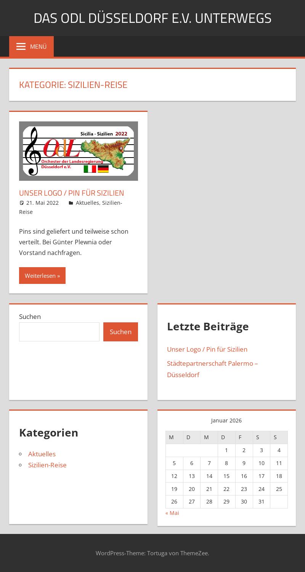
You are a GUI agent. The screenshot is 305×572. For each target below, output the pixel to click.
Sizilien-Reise (47, 464)
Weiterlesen (40, 275)
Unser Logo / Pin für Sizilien (71, 193)
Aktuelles (87, 202)
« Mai (172, 512)
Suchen (30, 316)
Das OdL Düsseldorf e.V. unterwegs (153, 17)
